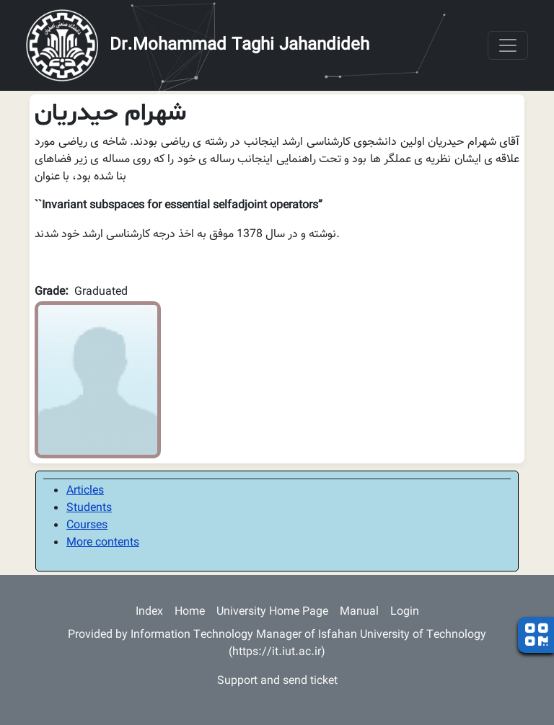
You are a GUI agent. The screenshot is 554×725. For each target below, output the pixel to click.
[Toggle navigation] (508, 45)
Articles (85, 491)
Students (89, 508)
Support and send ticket (277, 681)
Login (404, 612)
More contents (102, 543)
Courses (86, 526)
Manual (359, 612)
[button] (98, 380)
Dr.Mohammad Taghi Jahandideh (239, 45)
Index (149, 612)
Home (190, 612)
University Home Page (272, 612)
